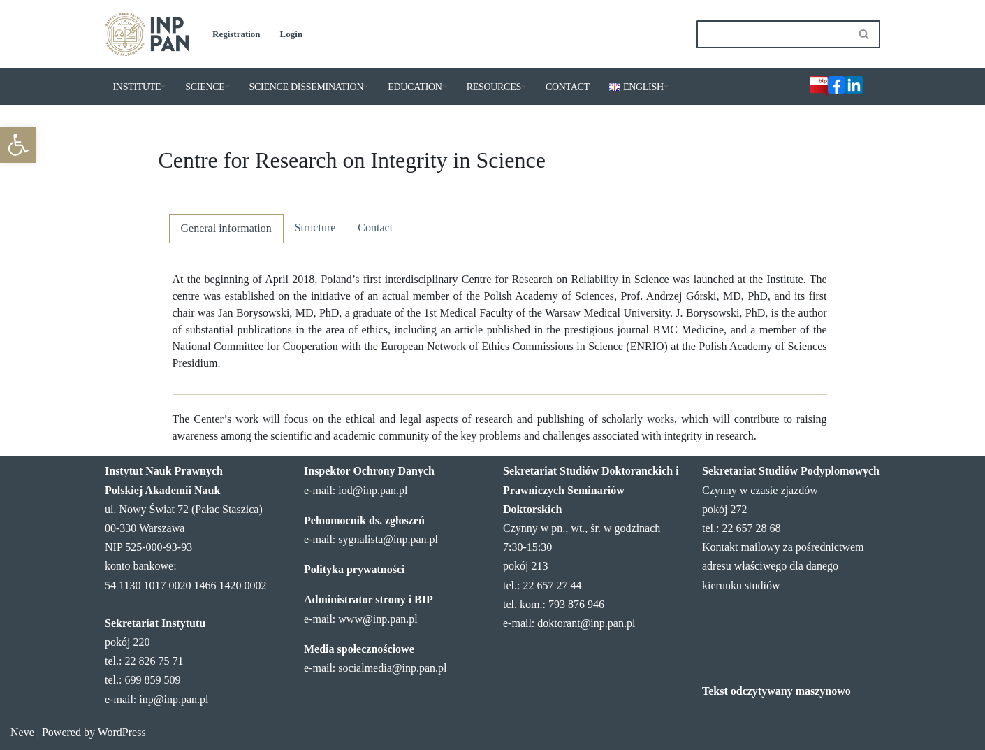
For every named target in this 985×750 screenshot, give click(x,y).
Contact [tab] (375, 227)
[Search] (772, 34)
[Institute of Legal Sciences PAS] (147, 34)
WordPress (122, 732)
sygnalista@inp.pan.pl (388, 539)
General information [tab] (226, 228)
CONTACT (568, 87)
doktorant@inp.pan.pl (586, 623)
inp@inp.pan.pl (173, 699)
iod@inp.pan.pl (372, 490)
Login (291, 34)
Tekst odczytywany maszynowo (776, 691)
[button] (18, 145)
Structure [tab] (315, 227)
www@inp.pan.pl (377, 619)
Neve (22, 732)
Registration (236, 34)
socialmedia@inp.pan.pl (392, 668)
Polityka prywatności (354, 569)
